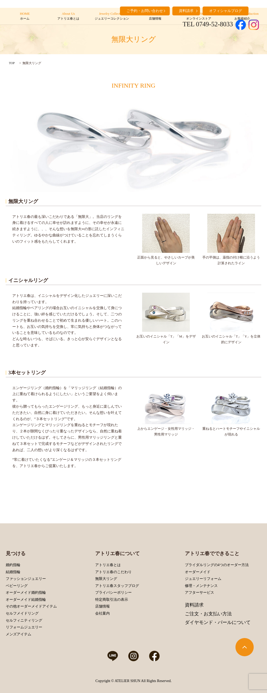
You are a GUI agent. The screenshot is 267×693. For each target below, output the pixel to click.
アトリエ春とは (108, 565)
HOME (25, 16)
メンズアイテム (18, 634)
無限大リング (106, 579)
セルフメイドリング (22, 613)
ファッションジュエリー (26, 579)
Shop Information (155, 16)
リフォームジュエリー (24, 627)
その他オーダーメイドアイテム (31, 606)
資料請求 (194, 605)
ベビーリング (17, 586)
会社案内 (102, 613)
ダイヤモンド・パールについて (218, 622)
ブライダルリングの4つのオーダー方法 (217, 565)
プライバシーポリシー (113, 592)
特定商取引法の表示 (111, 600)
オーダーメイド (197, 572)
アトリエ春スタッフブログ (117, 586)
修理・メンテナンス (201, 586)
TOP (12, 63)
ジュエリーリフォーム (203, 579)
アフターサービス (199, 592)
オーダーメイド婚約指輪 (26, 592)
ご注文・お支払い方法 (208, 613)
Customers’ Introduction (242, 16)
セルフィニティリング (24, 620)
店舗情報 (102, 606)
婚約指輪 (13, 565)
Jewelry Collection (111, 16)
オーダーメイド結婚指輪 (26, 600)
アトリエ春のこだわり (113, 572)
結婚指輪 (13, 572)
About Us (68, 16)
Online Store (198, 16)
